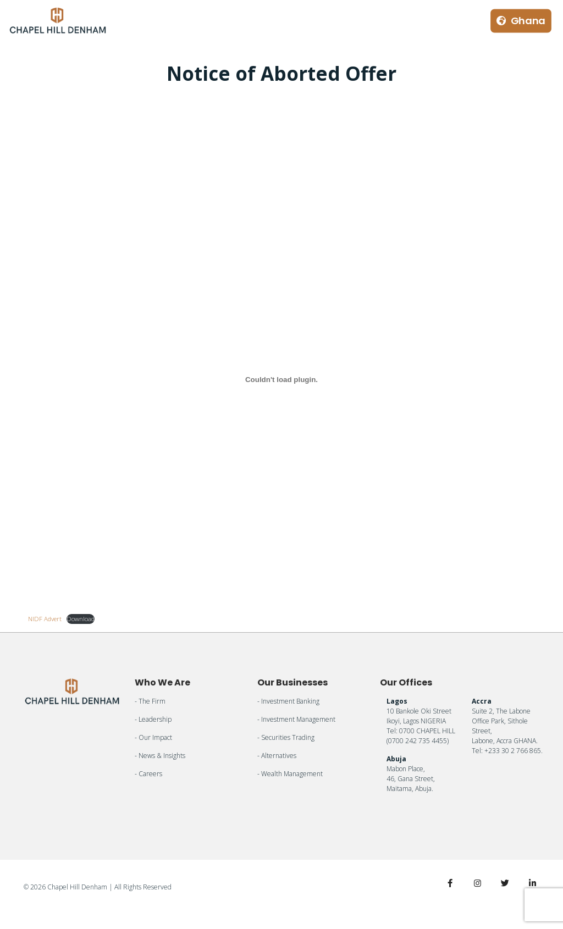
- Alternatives (276, 755)
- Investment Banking (288, 701)
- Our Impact (153, 737)
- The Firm (150, 701)
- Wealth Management (290, 773)
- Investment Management (296, 719)
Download (81, 619)
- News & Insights (160, 755)
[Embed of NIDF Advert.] (281, 379)
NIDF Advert (45, 619)
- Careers (148, 773)
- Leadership (153, 719)
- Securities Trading (285, 737)
